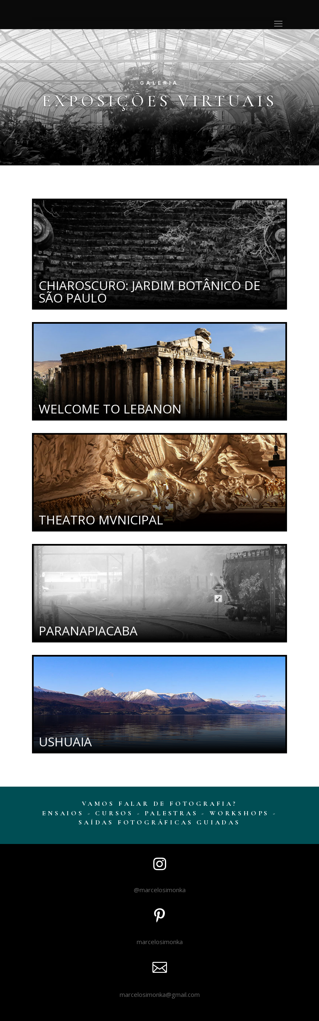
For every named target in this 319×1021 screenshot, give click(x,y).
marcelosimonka (160, 941)
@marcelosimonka (160, 890)
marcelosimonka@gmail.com (160, 994)
